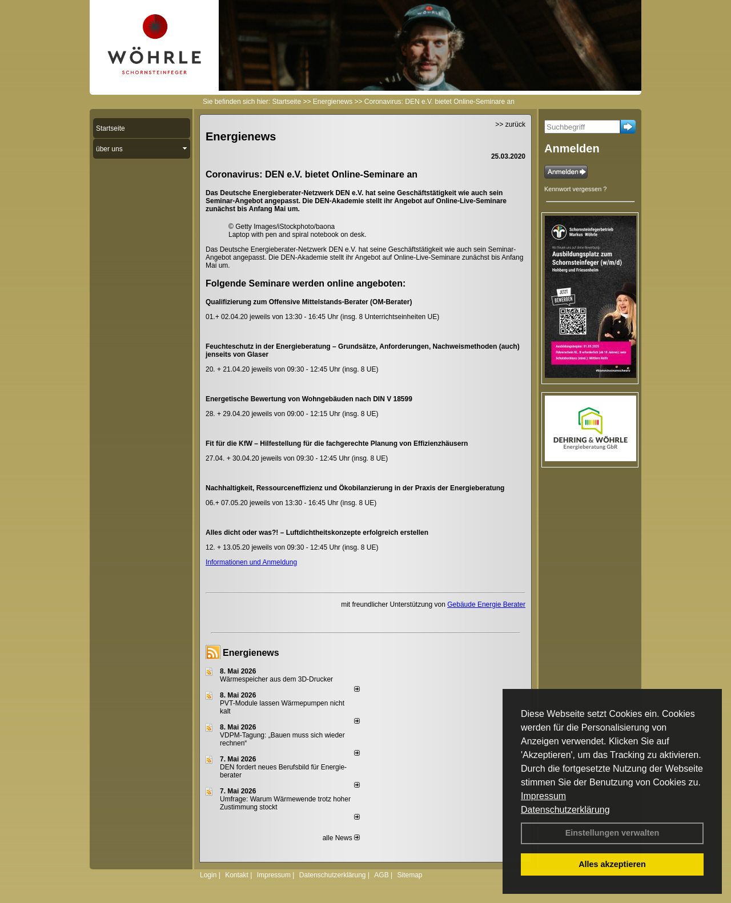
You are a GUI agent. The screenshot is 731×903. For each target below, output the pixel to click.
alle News (341, 838)
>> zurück (510, 124)
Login (208, 875)
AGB (381, 875)
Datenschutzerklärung (565, 810)
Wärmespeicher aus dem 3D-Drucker (276, 679)
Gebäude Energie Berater (486, 604)
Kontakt (236, 875)
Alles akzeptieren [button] (612, 864)
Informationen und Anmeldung (251, 562)
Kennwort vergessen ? (575, 189)
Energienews (251, 653)
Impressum (543, 796)
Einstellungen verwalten (612, 832)
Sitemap (409, 875)
